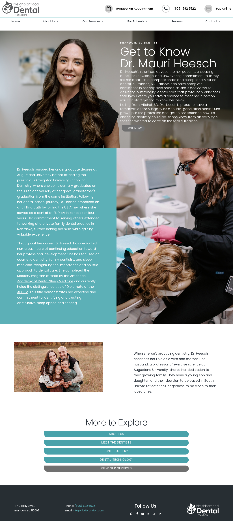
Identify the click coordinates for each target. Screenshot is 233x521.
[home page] (20, 8)
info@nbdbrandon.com (88, 483)
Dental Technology (84, 441)
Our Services (93, 20)
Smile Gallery (181, 433)
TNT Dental (193, 515)
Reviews (177, 20)
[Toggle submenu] (58, 20)
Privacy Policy (122, 515)
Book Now (133, 127)
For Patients (137, 20)
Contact (213, 20)
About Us (51, 20)
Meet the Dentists (116, 433)
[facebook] (137, 486)
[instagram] (149, 486)
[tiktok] (154, 486)
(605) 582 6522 (179, 8)
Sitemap (98, 515)
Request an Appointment (129, 8)
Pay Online (217, 8)
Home (15, 20)
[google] (131, 486)
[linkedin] (160, 486)
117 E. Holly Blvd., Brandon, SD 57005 (27, 480)
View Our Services (148, 441)
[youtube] (143, 486)
